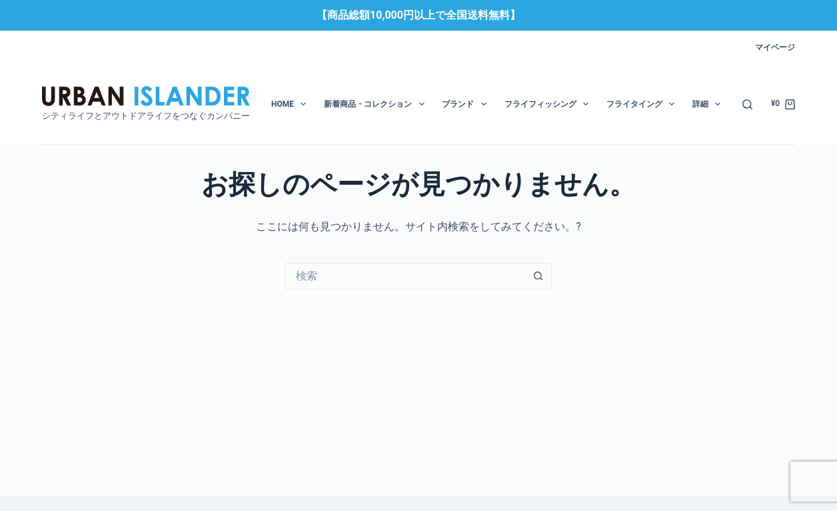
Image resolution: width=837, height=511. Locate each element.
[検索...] (405, 276)
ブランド (466, 104)
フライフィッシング (549, 104)
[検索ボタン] (538, 276)
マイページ (775, 47)
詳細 (709, 104)
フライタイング (643, 104)
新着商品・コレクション (376, 104)
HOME (291, 104)
